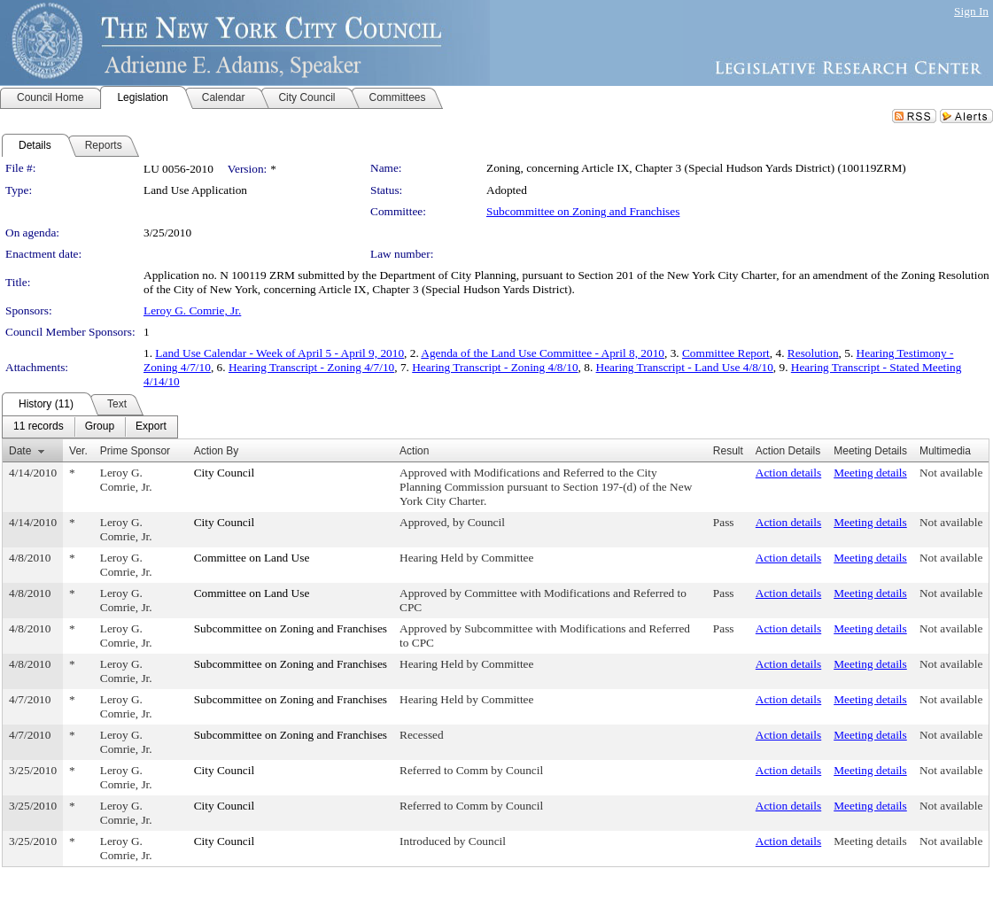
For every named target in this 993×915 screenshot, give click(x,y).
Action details (788, 472)
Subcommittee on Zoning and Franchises (582, 211)
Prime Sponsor (135, 451)
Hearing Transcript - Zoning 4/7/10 (311, 367)
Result (728, 451)
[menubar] (90, 426)
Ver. (78, 451)
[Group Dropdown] (99, 427)
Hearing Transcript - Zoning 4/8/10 (495, 367)
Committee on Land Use (252, 557)
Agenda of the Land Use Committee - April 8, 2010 (542, 353)
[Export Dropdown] (151, 427)
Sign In (971, 11)
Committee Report (726, 353)
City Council (224, 472)
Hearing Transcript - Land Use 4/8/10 (684, 367)
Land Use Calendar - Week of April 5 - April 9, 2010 (279, 353)
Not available (950, 472)
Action (414, 451)
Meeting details (870, 472)
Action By (216, 451)
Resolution (813, 353)
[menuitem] (38, 427)
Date (20, 451)
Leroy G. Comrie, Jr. (192, 310)
